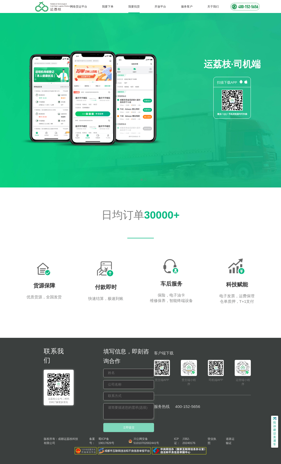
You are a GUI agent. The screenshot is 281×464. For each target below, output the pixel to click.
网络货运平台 (78, 6)
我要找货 (134, 6)
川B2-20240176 (188, 440)
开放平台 (160, 6)
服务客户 (187, 6)
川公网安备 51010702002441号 (146, 440)
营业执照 (212, 440)
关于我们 (213, 6)
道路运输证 (230, 440)
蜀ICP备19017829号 (106, 440)
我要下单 (107, 6)
